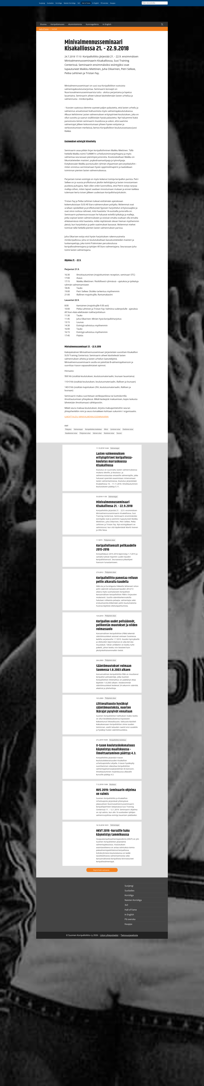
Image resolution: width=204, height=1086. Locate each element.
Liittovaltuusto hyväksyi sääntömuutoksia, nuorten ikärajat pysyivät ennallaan (114, 707)
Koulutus (113, 784)
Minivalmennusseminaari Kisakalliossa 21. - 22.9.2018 (114, 504)
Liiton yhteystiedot (109, 935)
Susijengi (42, 3)
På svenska (104, 3)
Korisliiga (59, 3)
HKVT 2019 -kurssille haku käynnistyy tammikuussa (113, 832)
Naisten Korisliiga (69, 3)
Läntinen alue (115, 429)
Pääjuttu (68, 429)
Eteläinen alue (128, 429)
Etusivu (43, 24)
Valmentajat (78, 429)
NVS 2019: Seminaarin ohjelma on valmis (116, 792)
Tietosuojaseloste (129, 935)
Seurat (119, 433)
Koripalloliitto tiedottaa (93, 429)
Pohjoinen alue (85, 433)
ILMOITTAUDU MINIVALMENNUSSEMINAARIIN (87, 416)
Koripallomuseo (57, 24)
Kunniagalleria (92, 24)
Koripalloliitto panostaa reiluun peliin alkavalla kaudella (117, 580)
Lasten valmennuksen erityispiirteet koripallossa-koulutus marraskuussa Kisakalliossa (114, 459)
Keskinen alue (109, 433)
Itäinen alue (97, 433)
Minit (106, 429)
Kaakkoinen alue (71, 433)
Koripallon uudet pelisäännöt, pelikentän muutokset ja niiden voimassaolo (116, 625)
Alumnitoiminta (75, 24)
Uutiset (54, 29)
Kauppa (112, 3)
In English (95, 3)
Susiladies (50, 3)
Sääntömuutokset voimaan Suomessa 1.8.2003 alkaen (113, 668)
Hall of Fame (86, 3)
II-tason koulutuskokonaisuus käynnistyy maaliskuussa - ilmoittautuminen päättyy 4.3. (116, 749)
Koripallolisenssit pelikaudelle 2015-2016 (116, 547)
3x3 (79, 3)
